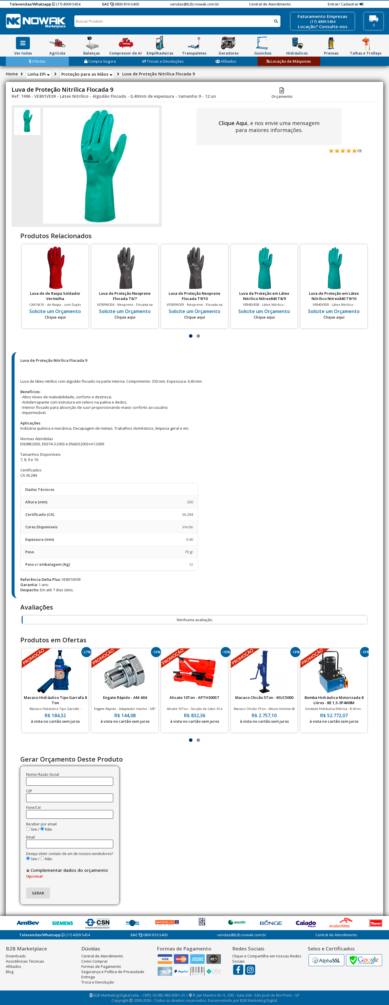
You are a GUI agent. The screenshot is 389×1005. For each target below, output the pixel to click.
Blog (9, 971)
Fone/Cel (33, 807)
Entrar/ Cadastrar (343, 4)
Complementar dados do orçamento (67, 873)
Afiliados (225, 61)
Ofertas (37, 61)
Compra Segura (100, 61)
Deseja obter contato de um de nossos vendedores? (69, 853)
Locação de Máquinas (288, 61)
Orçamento (281, 93)
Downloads (16, 956)
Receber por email (41, 824)
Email (30, 837)
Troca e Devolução (97, 982)
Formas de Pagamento (101, 966)
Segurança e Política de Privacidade (112, 971)
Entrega (88, 976)
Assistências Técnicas (25, 961)
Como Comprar (94, 961)
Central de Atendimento (270, 4)
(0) (359, 150)
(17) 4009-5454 (66, 4)
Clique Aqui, (234, 123)
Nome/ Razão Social (42, 774)
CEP (29, 791)
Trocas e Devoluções (163, 61)
